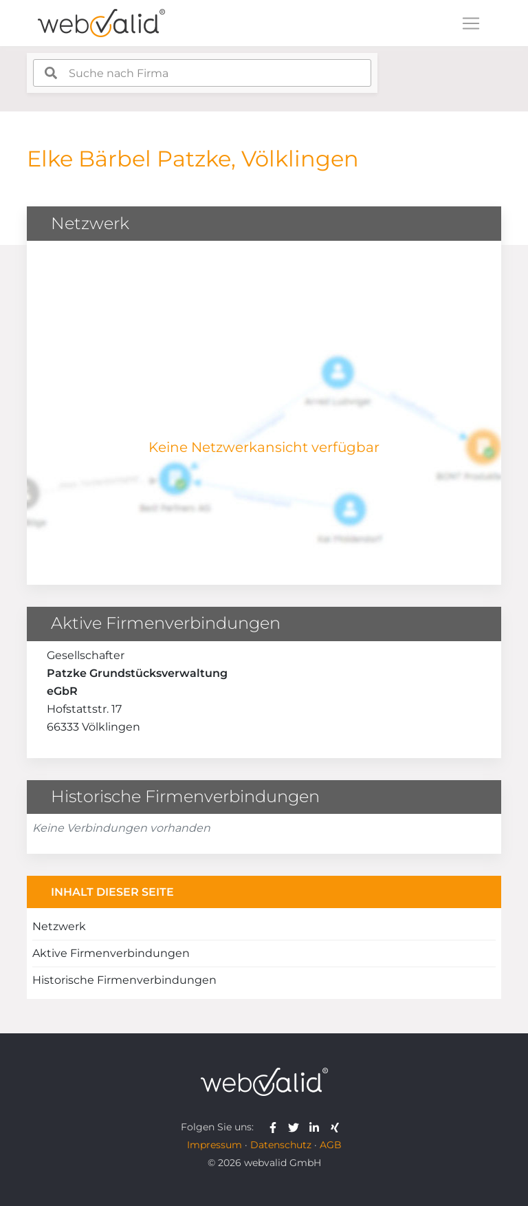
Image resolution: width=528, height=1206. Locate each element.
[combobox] (202, 73)
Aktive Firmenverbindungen (111, 953)
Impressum (214, 1145)
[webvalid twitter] (296, 1127)
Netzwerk (59, 926)
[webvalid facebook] (276, 1127)
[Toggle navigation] (471, 23)
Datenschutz (280, 1145)
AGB (331, 1145)
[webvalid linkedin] (317, 1127)
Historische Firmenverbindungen (124, 980)
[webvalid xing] (336, 1127)
